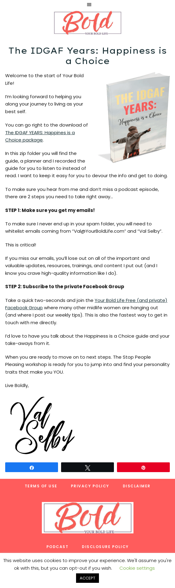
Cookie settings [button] (137, 568)
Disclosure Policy (105, 546)
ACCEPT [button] (87, 578)
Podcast (57, 546)
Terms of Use (41, 486)
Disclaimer (137, 486)
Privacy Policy (90, 486)
